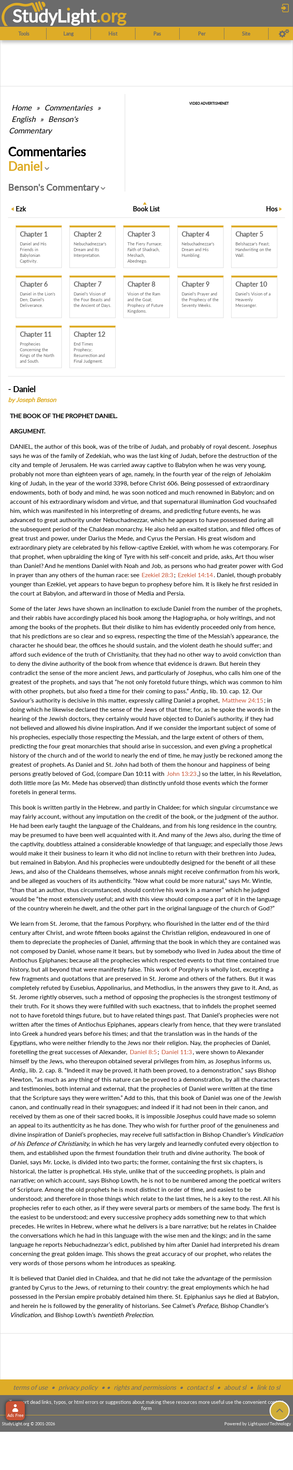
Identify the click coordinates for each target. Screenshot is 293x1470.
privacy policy (78, 1387)
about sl (235, 1387)
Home (21, 107)
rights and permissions (145, 1387)
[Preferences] (284, 33)
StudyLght (54, 15)
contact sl (200, 1387)
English (23, 118)
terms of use (30, 1387)
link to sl (268, 1387)
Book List (146, 209)
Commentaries (68, 107)
